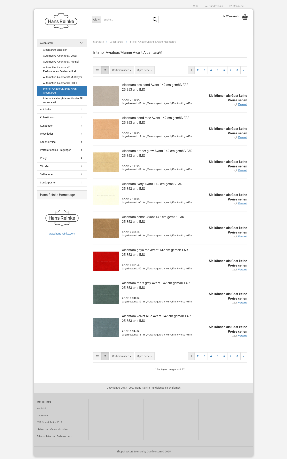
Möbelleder (46, 135)
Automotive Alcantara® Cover (60, 57)
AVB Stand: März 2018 (49, 424)
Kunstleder (46, 127)
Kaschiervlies (48, 143)
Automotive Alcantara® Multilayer (62, 79)
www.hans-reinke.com (62, 235)
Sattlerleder (46, 176)
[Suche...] (96, 19)
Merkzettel (236, 6)
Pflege (43, 160)
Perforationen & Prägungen (55, 152)
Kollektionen (47, 119)
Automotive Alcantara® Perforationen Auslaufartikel (59, 71)
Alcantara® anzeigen (55, 52)
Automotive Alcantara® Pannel (61, 63)
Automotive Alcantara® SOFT (60, 85)
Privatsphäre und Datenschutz (54, 438)
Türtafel (44, 168)
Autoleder (45, 111)
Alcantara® (46, 45)
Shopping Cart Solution (130, 453)
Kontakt (41, 410)
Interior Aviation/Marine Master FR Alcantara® (63, 102)
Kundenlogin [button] (214, 6)
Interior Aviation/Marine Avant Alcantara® (60, 92)
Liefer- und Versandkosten (52, 431)
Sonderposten (48, 184)
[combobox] (122, 72)
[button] (196, 6)
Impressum (43, 417)
